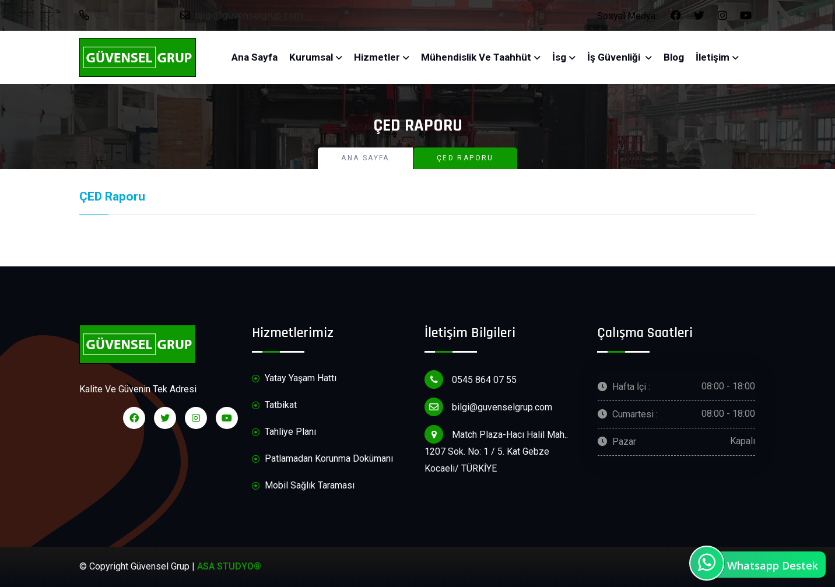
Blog (674, 57)
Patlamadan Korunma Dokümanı (322, 459)
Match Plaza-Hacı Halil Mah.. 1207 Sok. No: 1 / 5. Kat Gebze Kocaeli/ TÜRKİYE (496, 449)
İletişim (712, 57)
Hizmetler (377, 57)
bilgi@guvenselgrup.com (241, 15)
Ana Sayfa (254, 57)
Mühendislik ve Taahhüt (476, 57)
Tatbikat (274, 405)
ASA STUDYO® (229, 566)
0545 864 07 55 (122, 15)
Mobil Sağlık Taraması (303, 486)
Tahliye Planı (284, 432)
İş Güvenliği (615, 57)
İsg (559, 57)
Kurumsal (311, 57)
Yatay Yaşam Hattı (294, 378)
